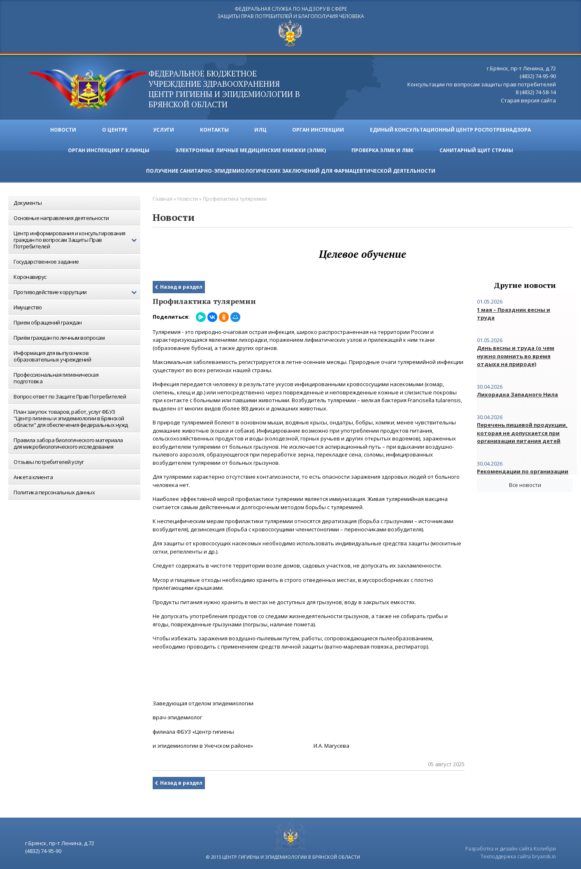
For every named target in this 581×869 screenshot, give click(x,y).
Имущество (28, 306)
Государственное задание (46, 260)
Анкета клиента (33, 476)
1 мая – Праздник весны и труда (513, 312)
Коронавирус (30, 275)
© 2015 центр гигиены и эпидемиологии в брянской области (283, 856)
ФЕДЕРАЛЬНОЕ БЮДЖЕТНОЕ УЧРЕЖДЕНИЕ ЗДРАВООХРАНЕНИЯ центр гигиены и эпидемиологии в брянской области (229, 87)
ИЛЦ (261, 128)
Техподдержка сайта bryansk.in (518, 855)
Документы (28, 201)
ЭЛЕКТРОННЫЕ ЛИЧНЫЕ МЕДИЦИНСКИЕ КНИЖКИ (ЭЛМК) (250, 149)
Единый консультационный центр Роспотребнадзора (451, 128)
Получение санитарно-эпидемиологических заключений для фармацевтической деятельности (290, 169)
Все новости (525, 483)
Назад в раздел (181, 285)
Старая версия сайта (528, 99)
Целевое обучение (362, 253)
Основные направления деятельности (61, 216)
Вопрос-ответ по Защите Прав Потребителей (70, 395)
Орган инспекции (319, 128)
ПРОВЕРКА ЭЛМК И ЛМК (383, 149)
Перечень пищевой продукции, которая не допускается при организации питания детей (522, 431)
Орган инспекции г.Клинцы (108, 149)
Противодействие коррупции (77, 291)
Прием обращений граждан (48, 321)
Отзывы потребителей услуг (49, 460)
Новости (63, 128)
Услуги (163, 128)
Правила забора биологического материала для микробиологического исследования (68, 442)
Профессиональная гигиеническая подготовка (56, 377)
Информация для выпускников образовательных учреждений (52, 355)
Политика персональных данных (54, 491)
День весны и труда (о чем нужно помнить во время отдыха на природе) (515, 354)
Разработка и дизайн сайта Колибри (510, 847)
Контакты (214, 128)
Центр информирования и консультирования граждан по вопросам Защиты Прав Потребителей (77, 238)
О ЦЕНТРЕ (114, 128)
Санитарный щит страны (477, 149)
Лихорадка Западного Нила (517, 393)
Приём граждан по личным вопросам (59, 336)
